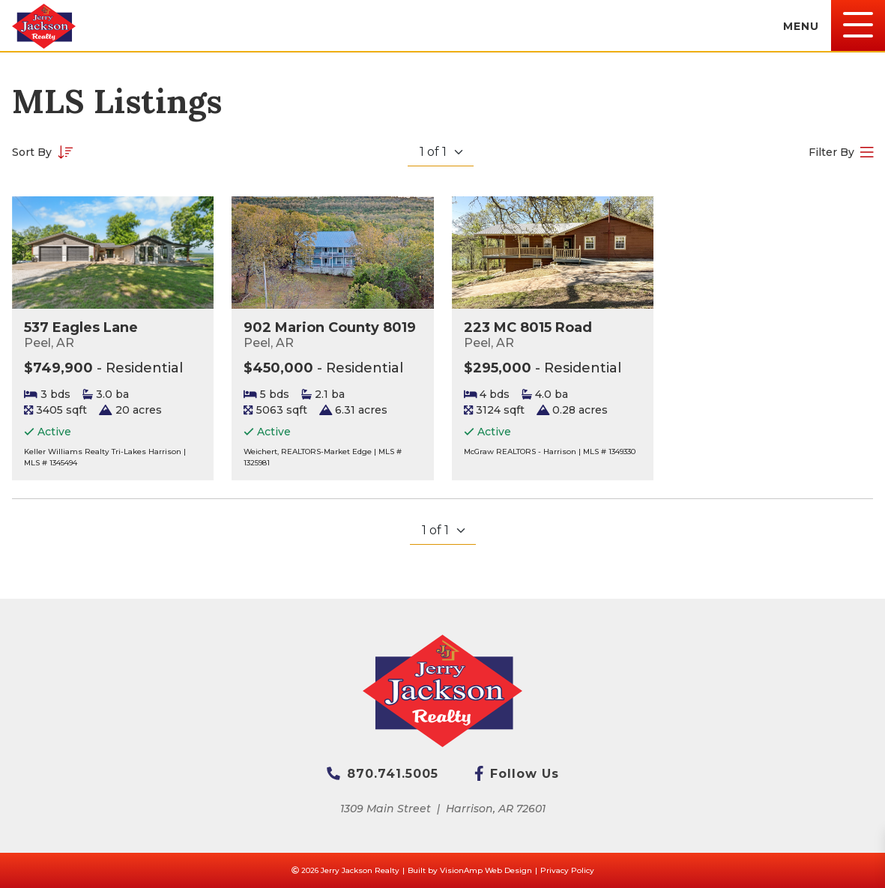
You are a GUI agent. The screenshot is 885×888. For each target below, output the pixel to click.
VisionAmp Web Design (486, 870)
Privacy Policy (567, 870)
